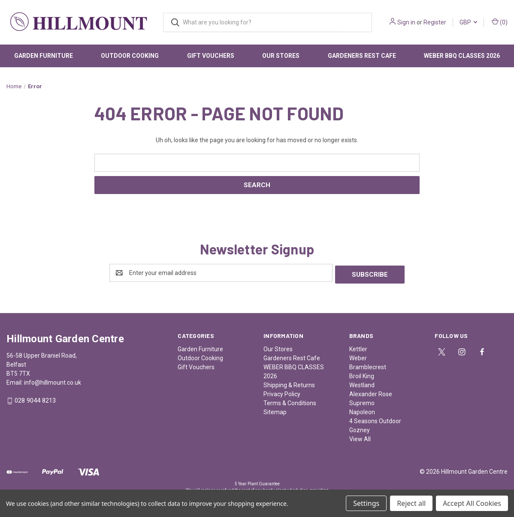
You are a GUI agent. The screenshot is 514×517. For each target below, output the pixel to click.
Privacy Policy (281, 392)
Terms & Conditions (289, 401)
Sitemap (275, 410)
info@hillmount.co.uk (52, 380)
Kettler (358, 347)
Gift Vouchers (210, 55)
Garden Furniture (43, 55)
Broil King (361, 374)
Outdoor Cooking (130, 55)
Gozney (359, 428)
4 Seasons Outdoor (375, 419)
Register (434, 22)
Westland (362, 383)
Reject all (411, 503)
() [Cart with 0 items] (500, 22)
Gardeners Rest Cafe (362, 55)
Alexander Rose (370, 392)
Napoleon (362, 410)
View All (360, 437)
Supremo (362, 401)
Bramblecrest (367, 365)
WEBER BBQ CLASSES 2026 (462, 55)
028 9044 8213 (35, 399)
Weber (358, 356)
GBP (468, 22)
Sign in (406, 22)
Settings (366, 503)
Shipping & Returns (289, 383)
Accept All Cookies (472, 503)
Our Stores (280, 55)
